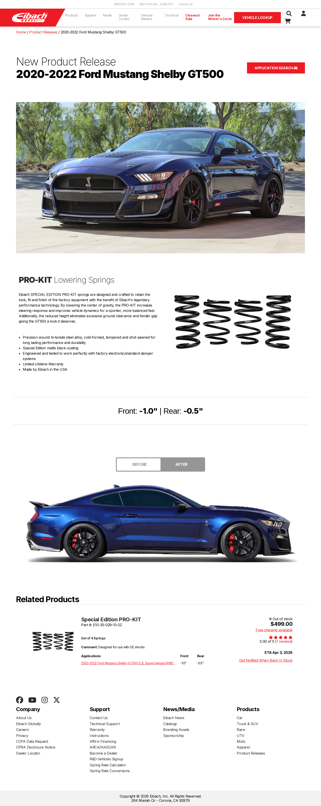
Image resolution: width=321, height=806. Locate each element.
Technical (171, 15)
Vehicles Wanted (147, 17)
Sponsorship (173, 736)
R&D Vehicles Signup (106, 759)
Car (240, 718)
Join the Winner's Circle (220, 17)
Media (107, 15)
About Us (24, 718)
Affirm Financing (103, 741)
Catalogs (170, 724)
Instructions (99, 736)
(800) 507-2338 (124, 4)
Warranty (97, 730)
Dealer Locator (124, 17)
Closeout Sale (192, 17)
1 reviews (283, 641)
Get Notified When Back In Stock (265, 660)
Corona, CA (186, 4)
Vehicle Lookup (257, 17)
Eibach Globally (28, 724)
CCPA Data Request (32, 741)
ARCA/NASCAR (103, 747)
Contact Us (99, 718)
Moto (241, 741)
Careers (22, 730)
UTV (240, 736)
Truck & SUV (247, 724)
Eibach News (173, 718)
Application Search (276, 68)
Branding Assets (176, 730)
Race (241, 730)
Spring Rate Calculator (108, 765)
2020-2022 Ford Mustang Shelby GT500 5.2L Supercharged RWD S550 (130, 663)
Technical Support (104, 724)
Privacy (22, 736)
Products (71, 15)
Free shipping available (274, 630)
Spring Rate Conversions (110, 771)
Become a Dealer (103, 753)
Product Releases (251, 753)
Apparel (90, 15)
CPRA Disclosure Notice (35, 747)
